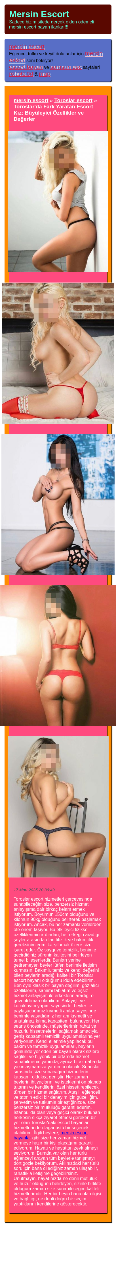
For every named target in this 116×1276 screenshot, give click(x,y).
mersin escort (27, 46)
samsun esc (66, 67)
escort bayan (26, 67)
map (44, 73)
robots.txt (21, 73)
